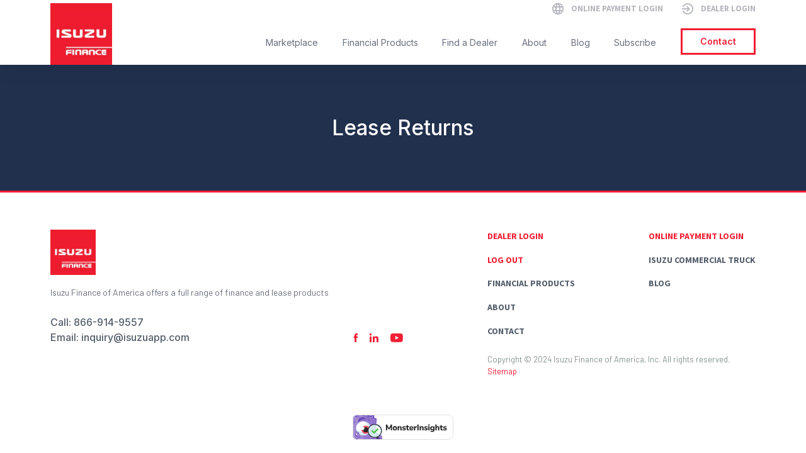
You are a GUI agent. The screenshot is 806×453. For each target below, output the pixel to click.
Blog (660, 283)
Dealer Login (515, 236)
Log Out (505, 260)
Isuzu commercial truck (702, 260)
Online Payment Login (696, 236)
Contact (506, 331)
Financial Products (531, 283)
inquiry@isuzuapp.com (135, 337)
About (501, 307)
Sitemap (502, 371)
